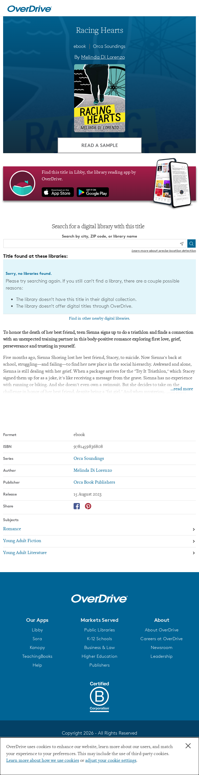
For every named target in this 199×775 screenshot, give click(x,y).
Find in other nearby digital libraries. (99, 318)
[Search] (191, 243)
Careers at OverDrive (161, 638)
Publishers (99, 665)
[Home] (29, 8)
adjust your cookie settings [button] (110, 760)
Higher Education (99, 656)
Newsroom (162, 647)
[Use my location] (181, 244)
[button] (37, 620)
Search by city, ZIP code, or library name (99, 236)
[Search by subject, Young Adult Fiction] (99, 542)
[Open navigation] (188, 9)
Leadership (162, 656)
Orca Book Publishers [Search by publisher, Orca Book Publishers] (94, 482)
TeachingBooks (37, 656)
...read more (181, 389)
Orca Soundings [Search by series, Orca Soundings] (89, 458)
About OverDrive (162, 629)
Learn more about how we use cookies (42, 760)
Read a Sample (99, 145)
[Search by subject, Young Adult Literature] (99, 553)
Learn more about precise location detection (164, 251)
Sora (37, 638)
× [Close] (188, 746)
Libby (37, 629)
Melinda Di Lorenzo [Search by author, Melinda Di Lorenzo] (103, 57)
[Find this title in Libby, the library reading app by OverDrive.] (99, 183)
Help (37, 665)
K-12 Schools (99, 638)
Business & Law (99, 647)
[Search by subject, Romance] (99, 530)
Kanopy (37, 647)
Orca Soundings (109, 46)
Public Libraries (99, 629)
